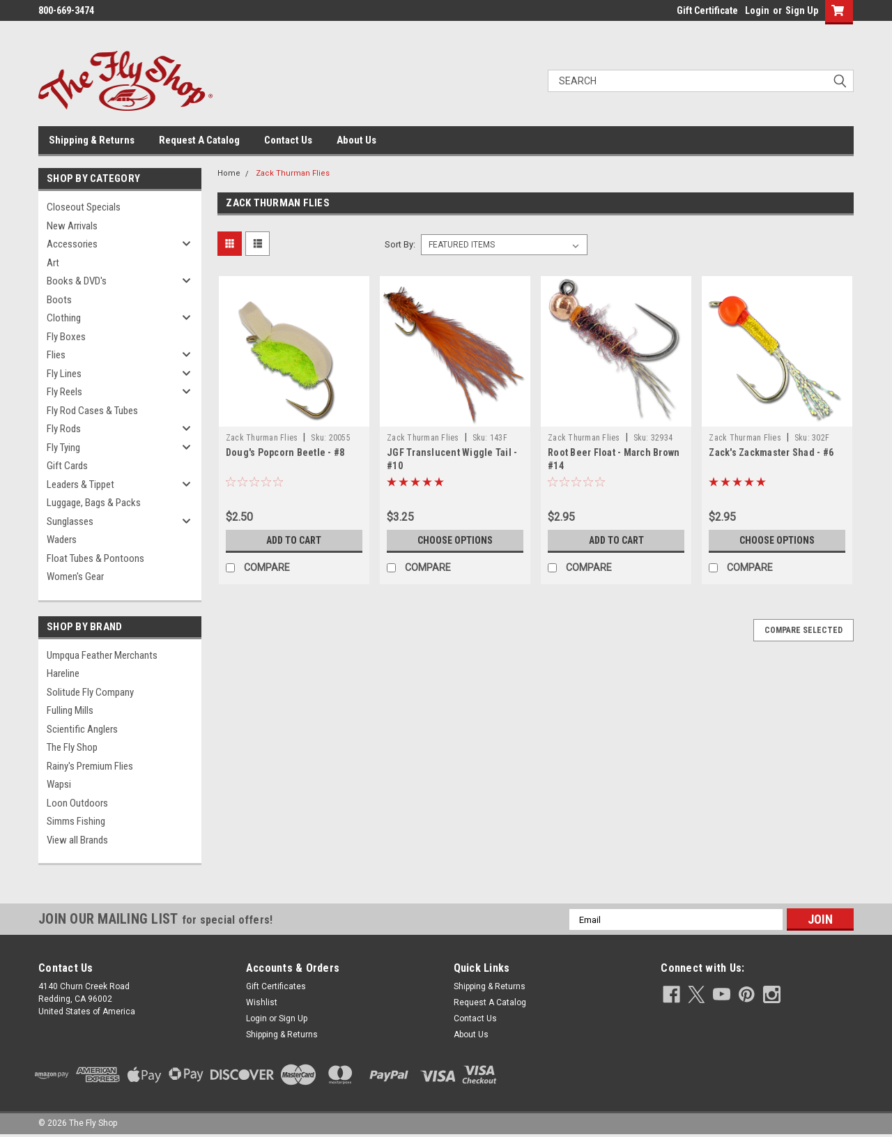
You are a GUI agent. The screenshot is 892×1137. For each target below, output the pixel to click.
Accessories (72, 244)
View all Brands (77, 840)
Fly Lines (64, 373)
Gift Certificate (707, 10)
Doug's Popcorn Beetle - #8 (285, 452)
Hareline (63, 673)
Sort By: (400, 244)
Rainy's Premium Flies (90, 766)
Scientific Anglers (82, 729)
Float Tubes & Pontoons (95, 558)
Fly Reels (64, 392)
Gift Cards (67, 465)
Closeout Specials (84, 207)
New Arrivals (72, 226)
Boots (59, 299)
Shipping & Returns (91, 140)
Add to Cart (293, 540)
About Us (356, 140)
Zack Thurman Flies (293, 173)
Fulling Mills (70, 710)
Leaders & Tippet (80, 484)
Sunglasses (70, 521)
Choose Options (455, 540)
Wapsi (59, 784)
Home (228, 173)
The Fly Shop (72, 747)
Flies (56, 355)
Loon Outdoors (77, 803)
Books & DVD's (77, 281)
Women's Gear (75, 576)
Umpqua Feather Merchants (102, 655)
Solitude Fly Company (90, 692)
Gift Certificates (276, 986)
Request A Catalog (199, 140)
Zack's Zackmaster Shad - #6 (771, 452)
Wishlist (261, 1002)
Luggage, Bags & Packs (94, 502)
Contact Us (288, 140)
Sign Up (801, 10)
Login (757, 10)
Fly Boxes (66, 336)
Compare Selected (803, 630)
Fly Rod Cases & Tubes (92, 410)
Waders (62, 539)
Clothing (64, 318)
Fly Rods (64, 428)
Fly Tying (63, 447)
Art (53, 263)
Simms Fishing (76, 821)
